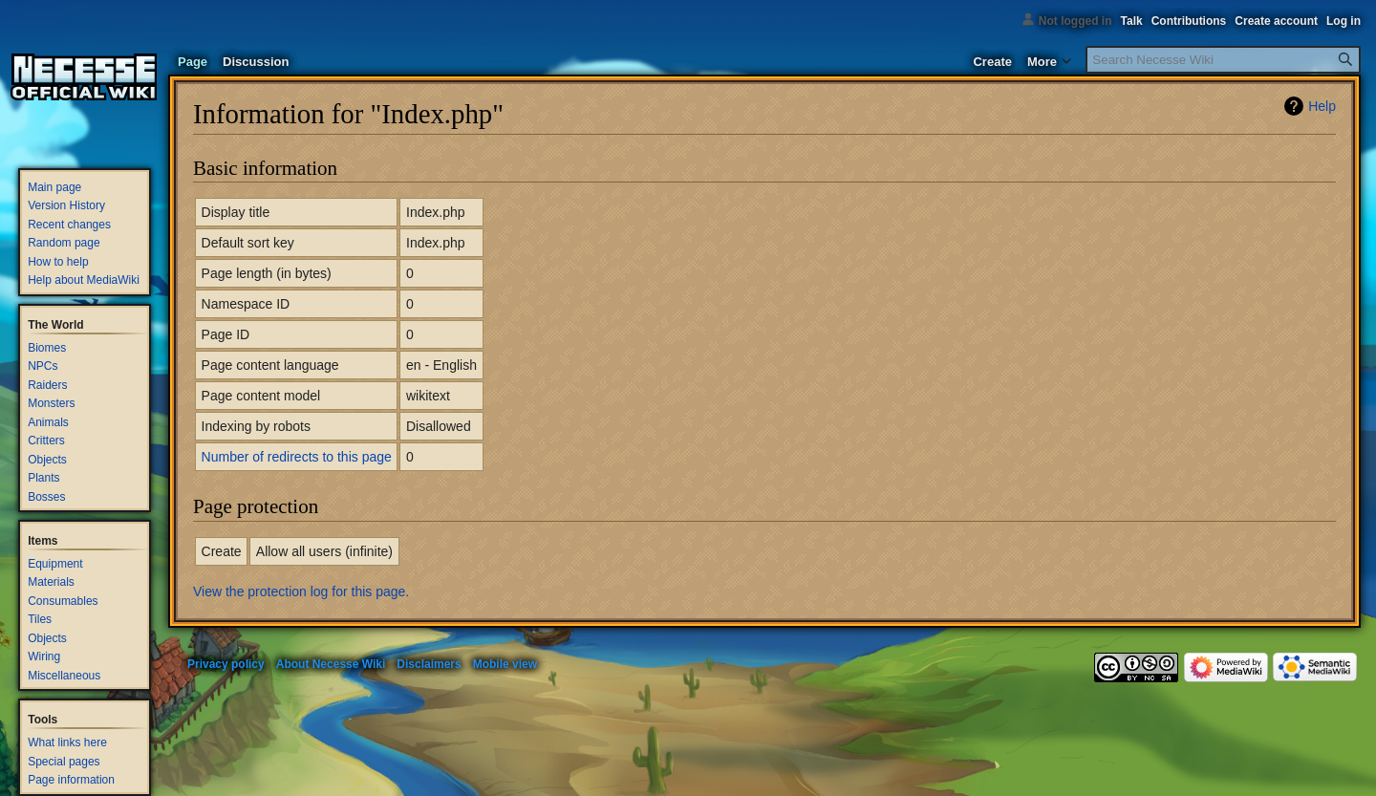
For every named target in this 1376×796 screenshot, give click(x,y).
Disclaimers (429, 664)
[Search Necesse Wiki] (1223, 60)
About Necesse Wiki (331, 664)
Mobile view (505, 664)
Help (1322, 106)
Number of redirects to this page (297, 456)
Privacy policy (226, 664)
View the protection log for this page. (301, 591)
